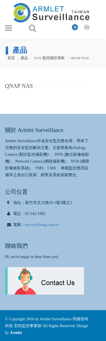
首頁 (11, 58)
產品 (24, 58)
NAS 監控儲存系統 (49, 58)
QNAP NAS (79, 58)
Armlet (16, 333)
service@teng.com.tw (42, 225)
